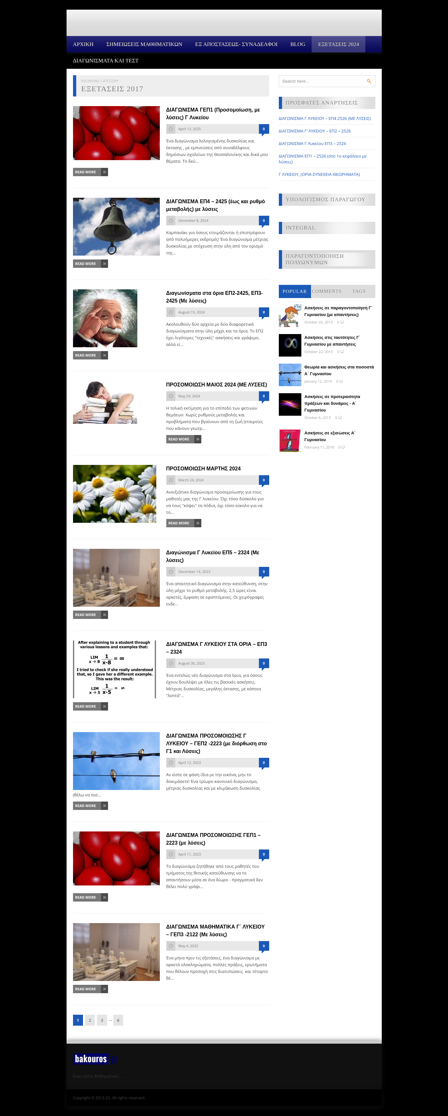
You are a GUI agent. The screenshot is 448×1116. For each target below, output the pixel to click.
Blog (297, 44)
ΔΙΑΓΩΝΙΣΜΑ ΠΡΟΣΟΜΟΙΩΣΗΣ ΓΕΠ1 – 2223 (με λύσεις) (213, 839)
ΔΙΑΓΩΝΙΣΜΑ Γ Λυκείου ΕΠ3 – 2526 (312, 143)
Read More (85, 171)
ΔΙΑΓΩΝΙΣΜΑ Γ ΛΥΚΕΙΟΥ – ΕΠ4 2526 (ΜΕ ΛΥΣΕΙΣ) (325, 118)
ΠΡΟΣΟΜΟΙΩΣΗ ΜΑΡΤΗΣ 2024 (203, 468)
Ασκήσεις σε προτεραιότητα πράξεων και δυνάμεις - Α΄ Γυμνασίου (332, 403)
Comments (327, 291)
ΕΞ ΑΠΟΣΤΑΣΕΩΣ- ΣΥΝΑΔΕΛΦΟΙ (236, 44)
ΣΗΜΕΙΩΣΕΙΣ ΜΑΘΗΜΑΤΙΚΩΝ (144, 44)
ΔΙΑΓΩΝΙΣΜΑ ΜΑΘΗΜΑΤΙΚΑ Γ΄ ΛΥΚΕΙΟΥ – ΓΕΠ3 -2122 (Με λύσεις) (215, 930)
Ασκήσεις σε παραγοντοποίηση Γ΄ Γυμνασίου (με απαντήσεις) (339, 311)
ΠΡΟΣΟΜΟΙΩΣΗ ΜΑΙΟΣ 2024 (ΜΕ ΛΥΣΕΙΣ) (216, 384)
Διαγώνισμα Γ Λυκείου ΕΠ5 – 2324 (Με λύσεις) (213, 556)
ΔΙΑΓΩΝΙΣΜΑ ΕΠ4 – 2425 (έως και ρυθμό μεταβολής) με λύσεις (215, 205)
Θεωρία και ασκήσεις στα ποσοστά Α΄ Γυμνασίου (339, 370)
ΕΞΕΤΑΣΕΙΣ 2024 (338, 44)
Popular (295, 291)
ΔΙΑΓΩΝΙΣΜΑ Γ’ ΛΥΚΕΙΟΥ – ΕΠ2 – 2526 (315, 131)
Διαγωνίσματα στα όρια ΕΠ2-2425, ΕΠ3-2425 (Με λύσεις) (214, 297)
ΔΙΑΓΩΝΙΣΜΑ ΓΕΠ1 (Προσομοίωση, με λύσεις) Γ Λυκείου (213, 113)
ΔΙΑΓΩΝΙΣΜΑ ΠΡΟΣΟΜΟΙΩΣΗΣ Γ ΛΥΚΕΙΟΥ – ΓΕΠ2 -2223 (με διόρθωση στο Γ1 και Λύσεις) (216, 743)
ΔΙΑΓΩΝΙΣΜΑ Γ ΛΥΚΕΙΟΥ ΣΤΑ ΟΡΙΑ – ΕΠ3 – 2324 (216, 648)
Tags (359, 291)
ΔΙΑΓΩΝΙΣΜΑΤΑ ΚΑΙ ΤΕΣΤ (106, 61)
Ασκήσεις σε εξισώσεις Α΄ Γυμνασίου (330, 436)
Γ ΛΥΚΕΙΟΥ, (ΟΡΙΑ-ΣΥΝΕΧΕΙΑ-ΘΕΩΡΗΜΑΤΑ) (319, 174)
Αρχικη (83, 44)
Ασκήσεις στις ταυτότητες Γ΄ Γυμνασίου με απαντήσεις (333, 341)
